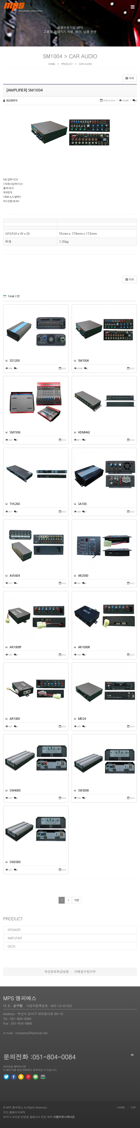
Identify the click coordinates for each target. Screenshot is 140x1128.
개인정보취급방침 (56, 971)
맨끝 (76, 900)
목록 (129, 78)
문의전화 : (17, 1056)
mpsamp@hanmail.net (31, 1033)
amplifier (15, 938)
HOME (121, 1107)
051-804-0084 (20, 1018)
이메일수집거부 (85, 971)
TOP (133, 1107)
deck (11, 946)
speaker (14, 930)
